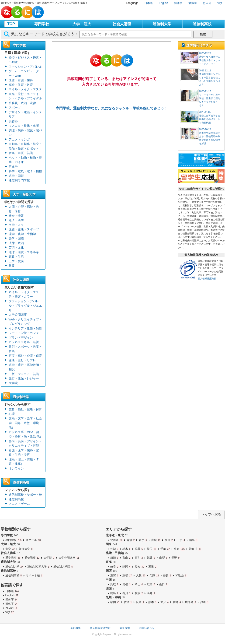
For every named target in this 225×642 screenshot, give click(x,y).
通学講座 (13, 557)
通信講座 (32, 557)
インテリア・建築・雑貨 (25, 328)
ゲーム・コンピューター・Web (24, 73)
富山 (126, 557)
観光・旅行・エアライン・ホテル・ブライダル (25, 96)
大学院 (13, 383)
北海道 (116, 540)
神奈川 (195, 549)
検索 (203, 34)
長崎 (140, 602)
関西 (111, 570)
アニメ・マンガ (19, 139)
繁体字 (192, 3)
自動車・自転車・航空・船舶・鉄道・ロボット (25, 146)
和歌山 (181, 575)
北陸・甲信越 (117, 553)
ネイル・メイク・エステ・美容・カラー (24, 294)
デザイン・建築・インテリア (25, 114)
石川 (139, 557)
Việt (219, 3)
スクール (33, 540)
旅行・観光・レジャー (24, 378)
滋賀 (114, 575)
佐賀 (128, 602)
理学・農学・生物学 (22, 234)
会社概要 (75, 628)
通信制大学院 (63, 566)
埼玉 (152, 549)
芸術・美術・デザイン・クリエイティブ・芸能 (25, 443)
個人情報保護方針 (207, 278)
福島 (193, 540)
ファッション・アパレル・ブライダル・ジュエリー (25, 305)
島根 (126, 584)
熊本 (152, 602)
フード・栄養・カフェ (24, 333)
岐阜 (114, 566)
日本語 (148, 3)
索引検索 (125, 628)
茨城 (114, 549)
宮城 (156, 540)
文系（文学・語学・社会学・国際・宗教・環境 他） (25, 423)
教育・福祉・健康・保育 (25, 409)
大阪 (141, 575)
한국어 (207, 3)
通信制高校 (202, 24)
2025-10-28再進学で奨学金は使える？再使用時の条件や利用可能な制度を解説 (209, 136)
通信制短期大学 (38, 566)
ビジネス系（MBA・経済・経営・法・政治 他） (26, 434)
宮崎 (177, 602)
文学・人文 (16, 225)
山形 (181, 540)
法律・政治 (16, 243)
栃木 (126, 549)
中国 (111, 579)
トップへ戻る (211, 514)
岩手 (143, 540)
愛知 (140, 566)
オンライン (16, 468)
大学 (10, 549)
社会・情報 (16, 216)
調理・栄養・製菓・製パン (25, 133)
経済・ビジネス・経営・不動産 (25, 60)
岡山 (139, 584)
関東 (111, 544)
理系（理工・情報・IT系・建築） (24, 462)
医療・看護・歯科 (21, 80)
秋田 (169, 540)
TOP (11, 24)
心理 (12, 414)
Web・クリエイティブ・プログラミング (25, 322)
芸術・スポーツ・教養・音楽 (25, 349)
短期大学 (26, 549)
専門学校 (41, 24)
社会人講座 (122, 24)
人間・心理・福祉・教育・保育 (24, 209)
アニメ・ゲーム (19, 503)
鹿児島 (190, 602)
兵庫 (154, 575)
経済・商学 (16, 220)
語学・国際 (16, 176)
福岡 (115, 602)
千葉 (165, 549)
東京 (179, 549)
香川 (126, 593)
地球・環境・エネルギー (25, 252)
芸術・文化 (16, 247)
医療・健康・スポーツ (24, 229)
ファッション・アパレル (25, 66)
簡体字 (178, 3)
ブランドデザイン (21, 337)
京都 (127, 575)
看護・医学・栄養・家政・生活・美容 (24, 453)
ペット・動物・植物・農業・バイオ (25, 160)
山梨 (163, 557)
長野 (175, 557)
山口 (163, 584)
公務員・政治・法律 (22, 103)
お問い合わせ (147, 628)
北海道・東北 (117, 535)
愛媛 (139, 593)
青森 (131, 540)
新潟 (114, 557)
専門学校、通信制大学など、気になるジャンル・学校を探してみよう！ (112, 108)
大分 (164, 602)
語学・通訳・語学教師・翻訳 (25, 367)
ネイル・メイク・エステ (25, 89)
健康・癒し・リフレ (22, 360)
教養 (12, 265)
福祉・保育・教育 (21, 85)
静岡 (126, 566)
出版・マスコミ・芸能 (24, 374)
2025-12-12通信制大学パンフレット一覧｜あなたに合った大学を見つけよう (209, 77)
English (163, 3)
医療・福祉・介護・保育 (25, 356)
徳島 (114, 593)
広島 (151, 584)
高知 (151, 593)
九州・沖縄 (115, 597)
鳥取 (114, 584)
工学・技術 (16, 261)
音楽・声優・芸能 (21, 153)
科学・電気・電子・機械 (25, 171)
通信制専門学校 (19, 180)
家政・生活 (16, 256)
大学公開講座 (18, 314)
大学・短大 (82, 24)
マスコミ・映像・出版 (24, 125)
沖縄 (204, 602)
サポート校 (34, 575)
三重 (152, 566)
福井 (151, 557)
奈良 (167, 575)
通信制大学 (162, 24)
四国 (110, 588)
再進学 (13, 166)
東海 (111, 562)
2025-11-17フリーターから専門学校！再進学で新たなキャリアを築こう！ (209, 98)
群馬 (139, 549)
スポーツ (15, 107)
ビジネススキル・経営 (24, 342)
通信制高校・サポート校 (25, 494)
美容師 (13, 121)
